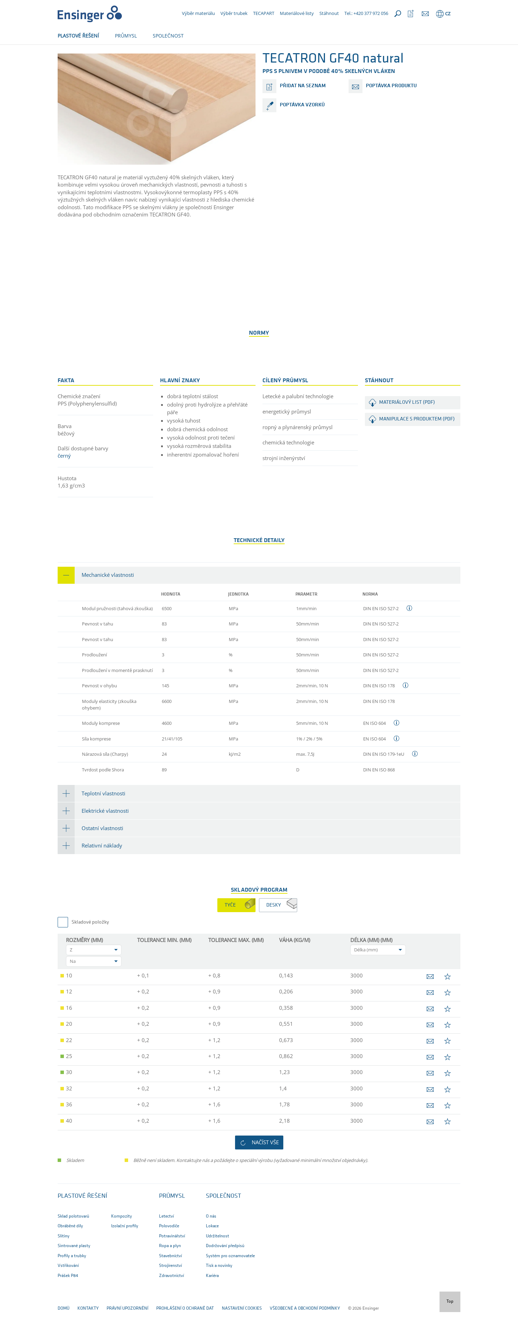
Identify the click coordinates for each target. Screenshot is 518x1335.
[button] (259, 598)
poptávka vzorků (302, 128)
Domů (63, 58)
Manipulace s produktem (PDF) (417, 442)
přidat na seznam (303, 109)
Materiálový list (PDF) (407, 425)
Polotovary (90, 58)
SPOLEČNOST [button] (168, 35)
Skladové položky (90, 945)
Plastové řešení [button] (82, 1219)
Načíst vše (265, 1165)
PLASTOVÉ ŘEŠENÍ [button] (78, 35)
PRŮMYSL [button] (126, 35)
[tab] (259, 598)
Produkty (122, 58)
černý (64, 478)
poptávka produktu (391, 109)
